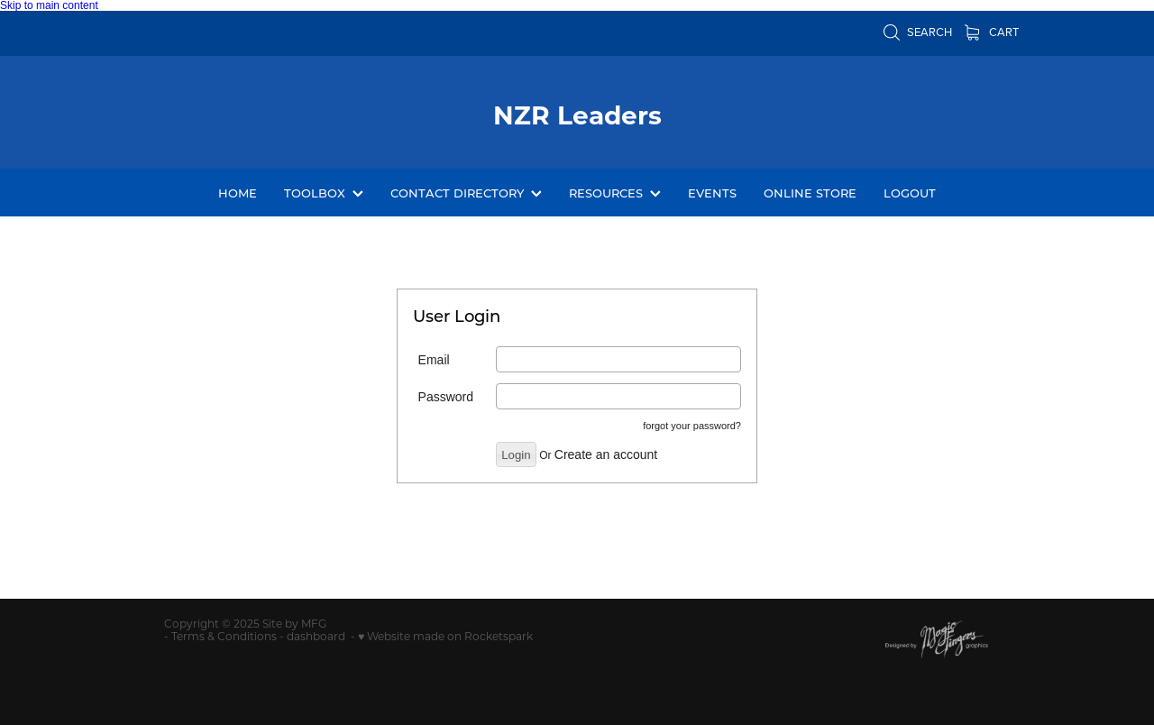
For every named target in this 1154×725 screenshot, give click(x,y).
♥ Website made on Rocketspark (445, 636)
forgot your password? (692, 425)
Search (917, 31)
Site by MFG (294, 623)
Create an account (605, 454)
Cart (992, 31)
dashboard (316, 636)
